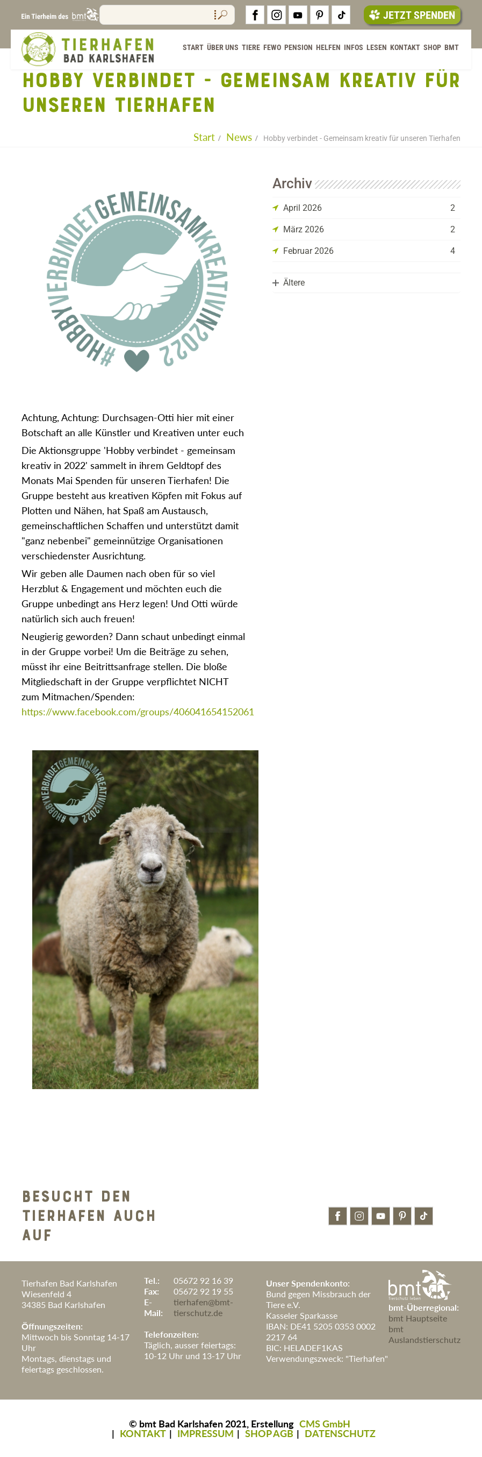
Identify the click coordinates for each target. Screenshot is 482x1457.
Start (193, 48)
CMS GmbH (324, 1424)
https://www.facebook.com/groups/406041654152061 (137, 711)
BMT (451, 48)
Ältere (294, 283)
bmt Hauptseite (418, 1318)
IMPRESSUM (205, 1433)
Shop (432, 48)
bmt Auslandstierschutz (425, 1334)
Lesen (376, 48)
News (239, 137)
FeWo (272, 48)
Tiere (251, 48)
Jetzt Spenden (412, 15)
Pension (298, 48)
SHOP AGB (269, 1433)
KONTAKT (143, 1433)
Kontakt (405, 48)
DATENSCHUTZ (340, 1433)
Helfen (328, 48)
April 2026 (302, 208)
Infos (353, 48)
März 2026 (303, 229)
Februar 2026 (308, 251)
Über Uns (223, 48)
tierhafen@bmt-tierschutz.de (203, 1307)
